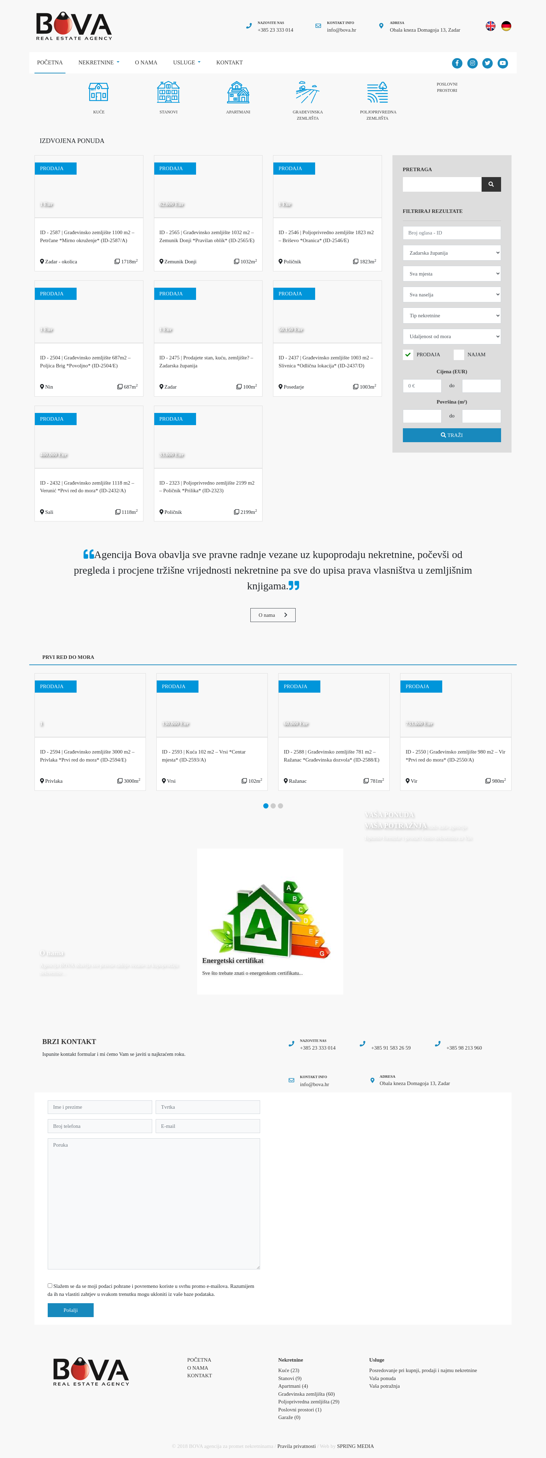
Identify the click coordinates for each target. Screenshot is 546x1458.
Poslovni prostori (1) (299, 1409)
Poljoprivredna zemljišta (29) (309, 1401)
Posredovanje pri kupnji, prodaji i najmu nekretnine (423, 1370)
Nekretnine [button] (96, 62)
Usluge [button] (184, 62)
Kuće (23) (288, 1370)
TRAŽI (452, 435)
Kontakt (229, 62)
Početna (51, 60)
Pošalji (71, 1310)
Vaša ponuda (382, 1378)
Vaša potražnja (384, 1386)
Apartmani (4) (293, 1386)
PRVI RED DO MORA (68, 657)
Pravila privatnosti (297, 1446)
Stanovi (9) (290, 1378)
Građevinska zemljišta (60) (306, 1394)
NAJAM (477, 354)
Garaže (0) (289, 1417)
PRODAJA (428, 354)
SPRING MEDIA (355, 1446)
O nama (146, 62)
